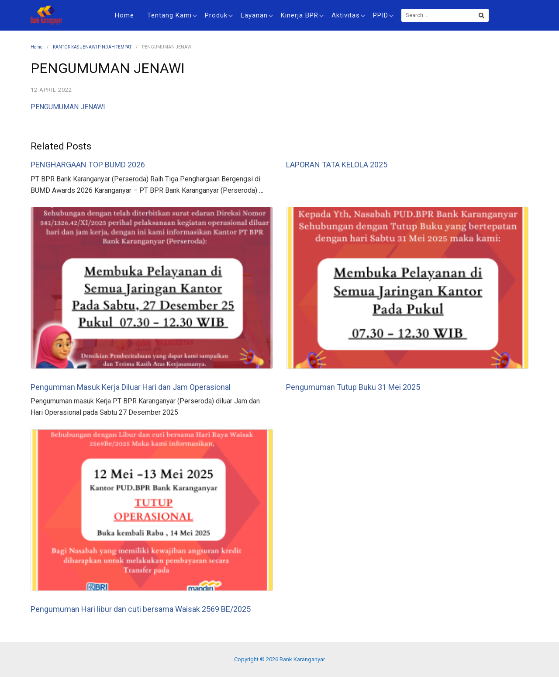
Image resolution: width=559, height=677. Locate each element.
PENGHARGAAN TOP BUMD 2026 (88, 164)
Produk (219, 15)
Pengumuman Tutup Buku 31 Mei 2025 (353, 387)
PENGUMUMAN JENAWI (68, 107)
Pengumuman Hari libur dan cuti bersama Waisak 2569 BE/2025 (141, 609)
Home (124, 15)
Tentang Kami (172, 15)
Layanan (257, 15)
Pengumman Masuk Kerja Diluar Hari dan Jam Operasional (131, 387)
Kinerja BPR (302, 15)
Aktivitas (348, 15)
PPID (383, 15)
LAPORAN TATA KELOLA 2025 (336, 164)
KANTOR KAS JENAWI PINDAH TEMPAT (92, 47)
